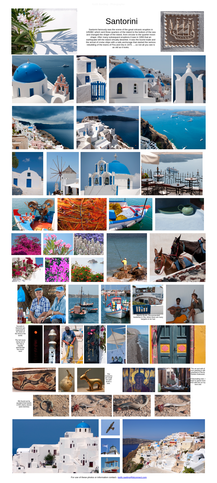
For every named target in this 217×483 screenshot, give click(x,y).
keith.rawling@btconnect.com (132, 477)
